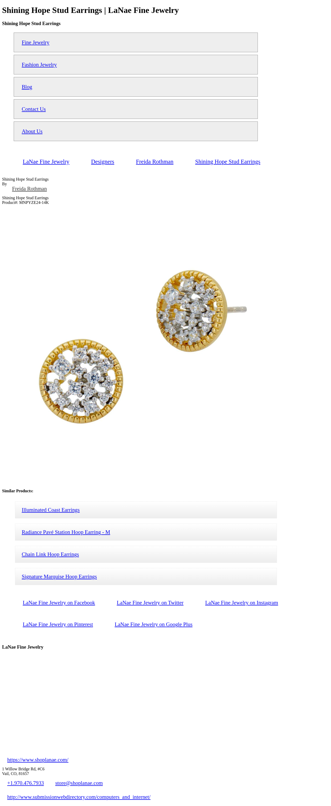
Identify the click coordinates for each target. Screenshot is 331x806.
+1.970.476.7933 (25, 783)
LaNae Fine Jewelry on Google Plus (153, 624)
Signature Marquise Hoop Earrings (59, 576)
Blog (27, 87)
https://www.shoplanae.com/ (38, 760)
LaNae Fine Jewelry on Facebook (59, 602)
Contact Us (34, 109)
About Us (32, 131)
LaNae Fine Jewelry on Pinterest (58, 624)
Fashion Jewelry (39, 64)
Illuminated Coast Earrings (51, 510)
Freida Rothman (29, 188)
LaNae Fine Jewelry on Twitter (150, 602)
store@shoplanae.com (79, 783)
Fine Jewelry (35, 42)
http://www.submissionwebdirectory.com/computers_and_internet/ (79, 797)
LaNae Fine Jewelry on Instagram (241, 602)
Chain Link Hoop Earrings (50, 554)
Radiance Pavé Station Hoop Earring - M (66, 532)
